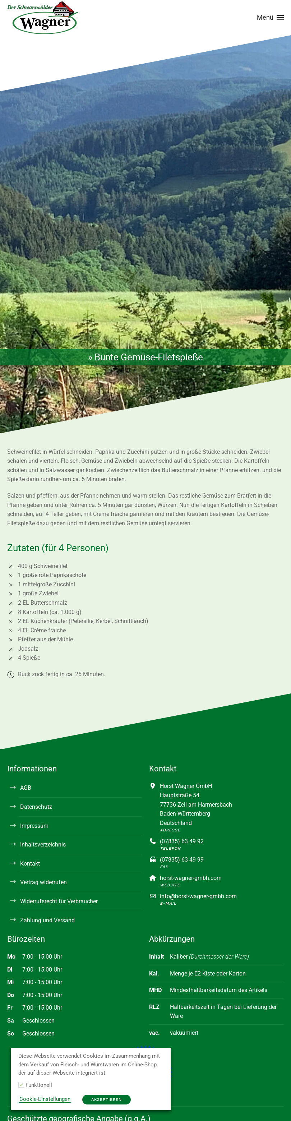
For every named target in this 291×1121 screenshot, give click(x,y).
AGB (25, 787)
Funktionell (39, 1085)
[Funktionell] (21, 1085)
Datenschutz (36, 806)
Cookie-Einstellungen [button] (44, 1099)
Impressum (34, 825)
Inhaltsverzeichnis (43, 844)
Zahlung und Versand (47, 920)
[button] (270, 17)
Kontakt (30, 863)
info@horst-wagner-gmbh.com (198, 896)
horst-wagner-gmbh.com (191, 878)
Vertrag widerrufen (43, 882)
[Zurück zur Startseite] (43, 17)
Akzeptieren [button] (106, 1099)
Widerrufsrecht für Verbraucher (59, 901)
